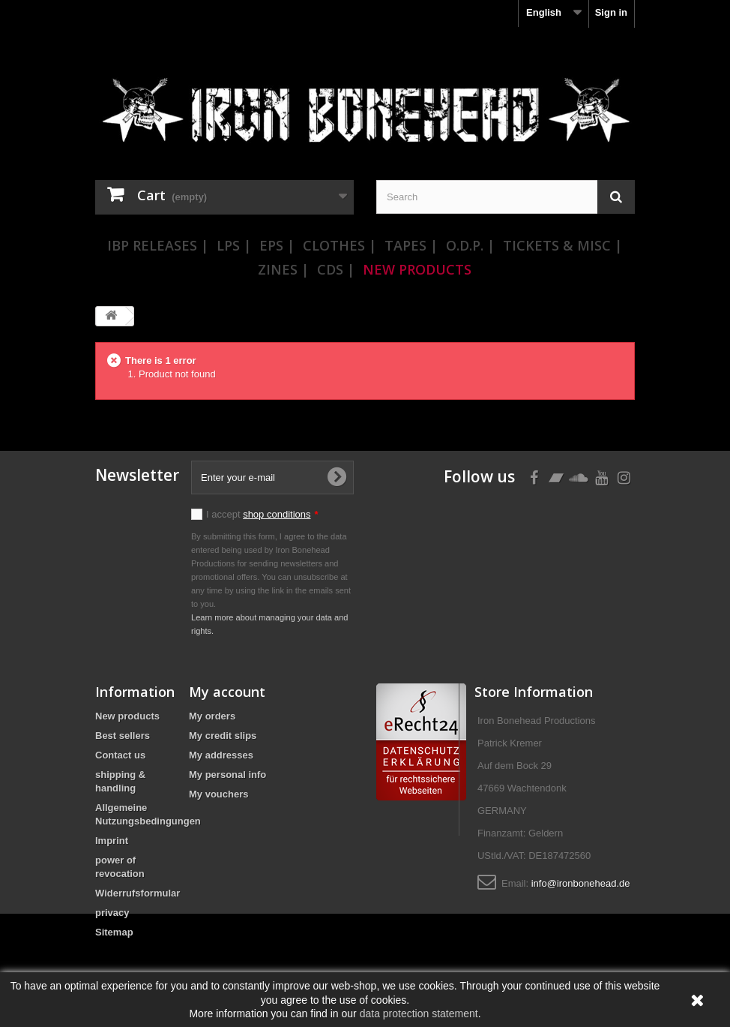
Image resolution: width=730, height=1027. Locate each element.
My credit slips (222, 735)
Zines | (283, 269)
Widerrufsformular (137, 893)
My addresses (221, 755)
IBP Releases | (157, 245)
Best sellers (122, 735)
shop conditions (276, 514)
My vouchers (218, 794)
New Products (417, 269)
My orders (212, 716)
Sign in (611, 12)
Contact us (120, 755)
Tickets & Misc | (562, 245)
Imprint (111, 840)
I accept (262, 514)
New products (127, 716)
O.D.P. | (470, 245)
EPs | (277, 245)
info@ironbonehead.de (580, 883)
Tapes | (411, 245)
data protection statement (419, 1013)
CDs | (336, 269)
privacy (112, 912)
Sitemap (114, 932)
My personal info (227, 774)
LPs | (234, 245)
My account (227, 692)
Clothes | (339, 245)
